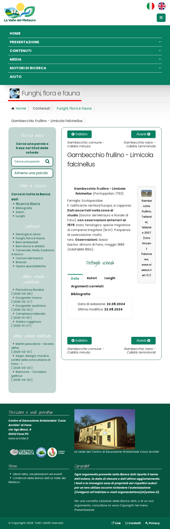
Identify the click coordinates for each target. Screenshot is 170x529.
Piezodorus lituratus (27, 292)
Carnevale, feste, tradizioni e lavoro (32, 252)
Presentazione (85, 42)
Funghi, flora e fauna (74, 108)
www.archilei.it (18, 438)
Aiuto (15, 76)
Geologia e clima (28, 234)
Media (85, 59)
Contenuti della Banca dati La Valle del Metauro (38, 480)
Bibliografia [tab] (80, 294)
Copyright (127, 505)
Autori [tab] (92, 278)
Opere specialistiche (31, 266)
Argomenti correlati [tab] (87, 286)
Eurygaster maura (26, 300)
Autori (20, 212)
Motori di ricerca (85, 68)
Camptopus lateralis (28, 316)
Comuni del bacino (29, 258)
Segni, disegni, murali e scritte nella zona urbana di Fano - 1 (30, 362)
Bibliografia (24, 208)
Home (15, 33)
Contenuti (85, 50)
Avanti (144, 134)
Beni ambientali (27, 242)
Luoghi (20, 216)
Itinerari (21, 262)
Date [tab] (75, 278)
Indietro (79, 134)
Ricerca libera (28, 203)
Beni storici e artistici (30, 246)
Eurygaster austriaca (28, 308)
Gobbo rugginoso (26, 324)
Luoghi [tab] (109, 278)
